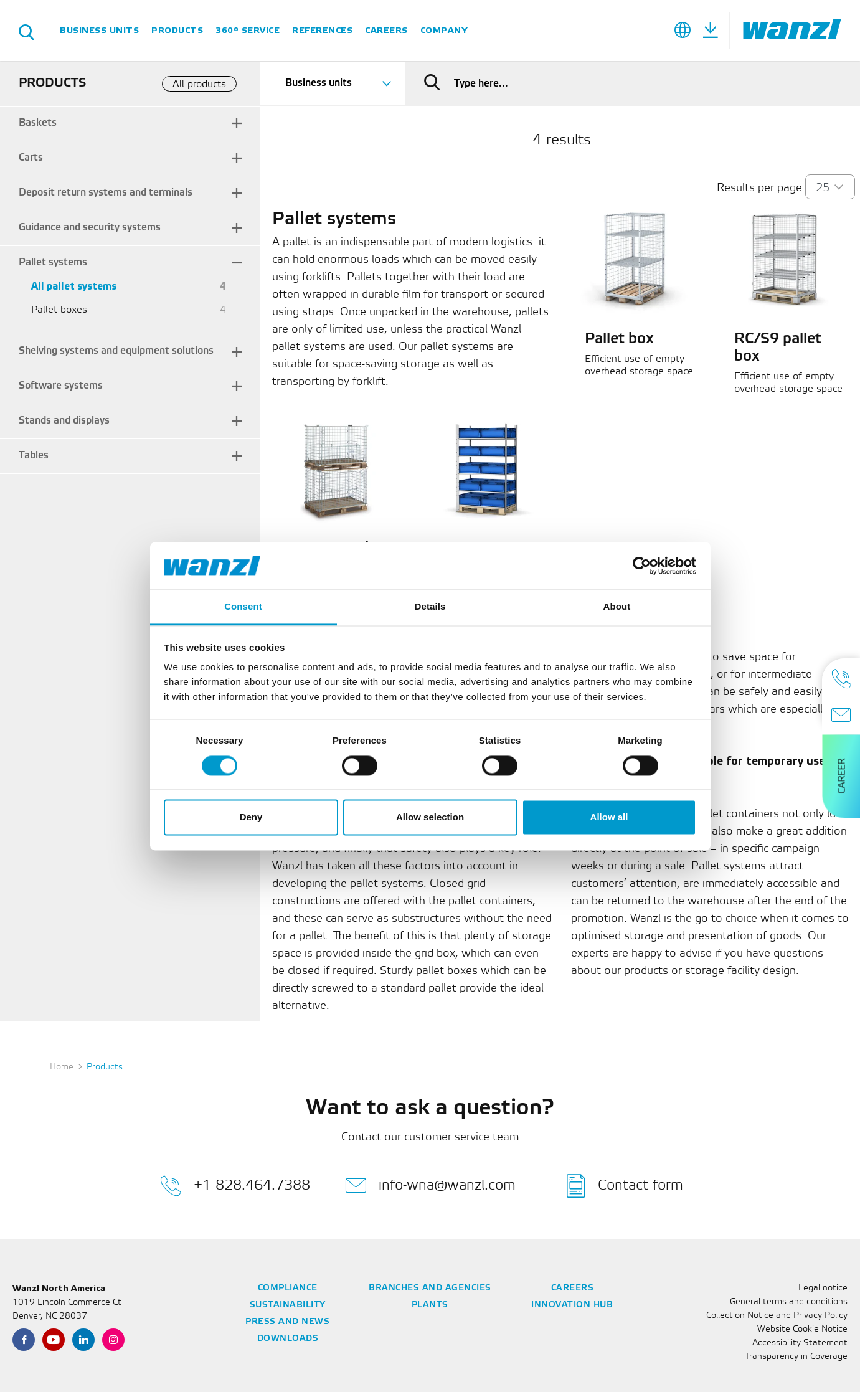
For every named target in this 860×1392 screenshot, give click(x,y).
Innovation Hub (572, 1305)
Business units (99, 30)
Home (61, 1067)
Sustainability (288, 1305)
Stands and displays (64, 420)
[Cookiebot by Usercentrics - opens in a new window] (641, 565)
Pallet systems (53, 262)
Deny (251, 817)
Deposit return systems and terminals (105, 192)
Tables (34, 455)
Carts (31, 158)
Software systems (61, 386)
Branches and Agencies (430, 1288)
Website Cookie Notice (802, 1329)
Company (444, 30)
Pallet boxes (59, 310)
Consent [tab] (243, 607)
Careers (386, 30)
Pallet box (619, 339)
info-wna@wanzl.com (430, 1186)
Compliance (288, 1288)
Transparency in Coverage (796, 1357)
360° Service (247, 30)
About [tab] (617, 607)
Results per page (759, 188)
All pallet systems (73, 287)
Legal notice (823, 1288)
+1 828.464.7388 (235, 1186)
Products (177, 30)
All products (199, 84)
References (322, 30)
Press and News (287, 1322)
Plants (430, 1305)
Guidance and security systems (90, 227)
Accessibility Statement (800, 1343)
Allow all (609, 817)
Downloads (288, 1339)
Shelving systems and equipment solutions (116, 351)
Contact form (625, 1186)
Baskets (38, 123)
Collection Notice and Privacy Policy (777, 1316)
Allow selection (430, 817)
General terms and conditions (789, 1302)
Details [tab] (430, 607)
